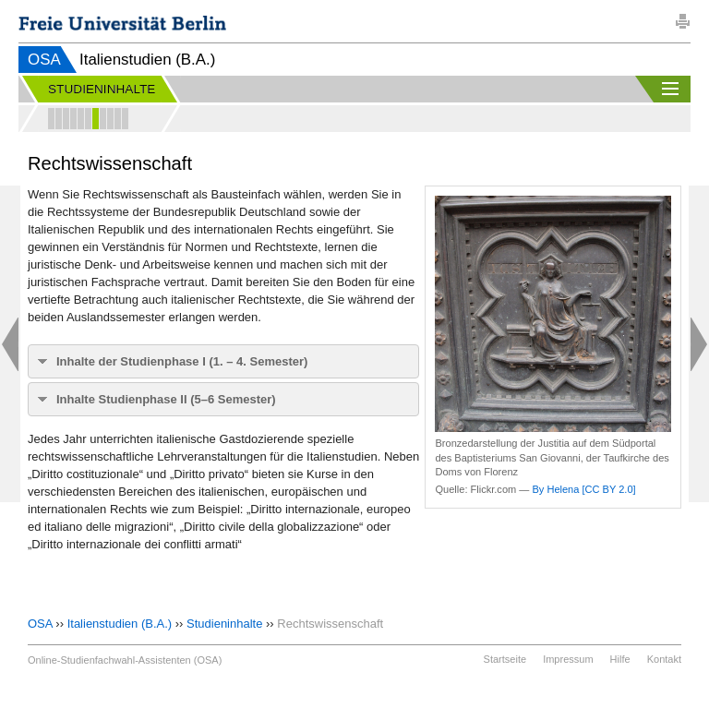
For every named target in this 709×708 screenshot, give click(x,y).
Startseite (505, 659)
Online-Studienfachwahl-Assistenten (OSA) (125, 660)
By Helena (555, 489)
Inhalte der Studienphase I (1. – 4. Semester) (181, 361)
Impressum (568, 659)
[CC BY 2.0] (608, 489)
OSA (44, 59)
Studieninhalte (224, 623)
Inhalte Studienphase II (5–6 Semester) (166, 399)
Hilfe (620, 659)
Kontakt (664, 659)
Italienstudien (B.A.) (119, 623)
